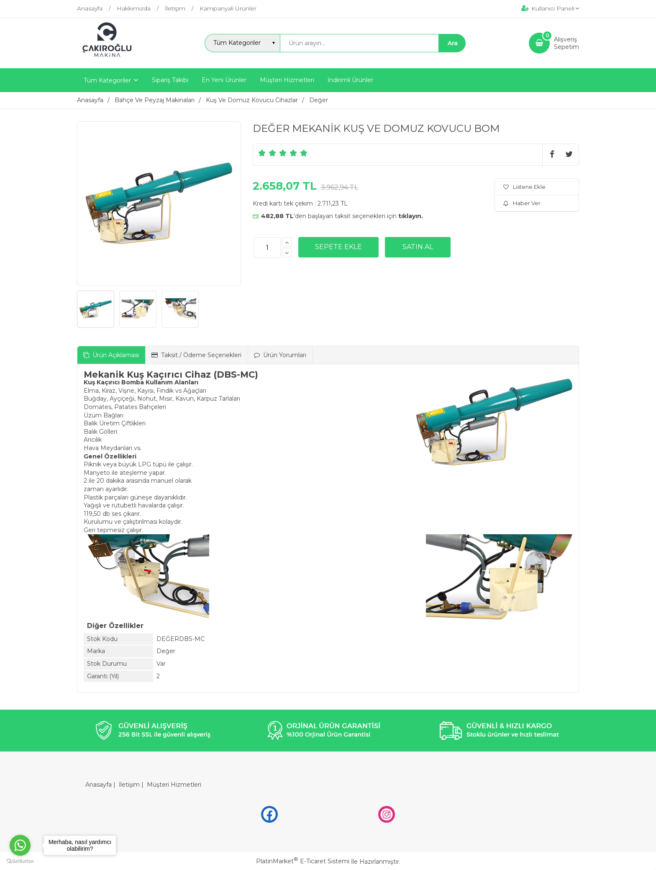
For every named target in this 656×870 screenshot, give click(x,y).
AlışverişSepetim (566, 43)
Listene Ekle (524, 186)
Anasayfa (98, 784)
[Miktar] (267, 247)
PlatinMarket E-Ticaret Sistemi (302, 861)
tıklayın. (410, 216)
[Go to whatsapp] (20, 845)
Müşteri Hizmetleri (174, 784)
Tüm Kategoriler (107, 80)
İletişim (129, 784)
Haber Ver (522, 203)
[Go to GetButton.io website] (20, 861)
